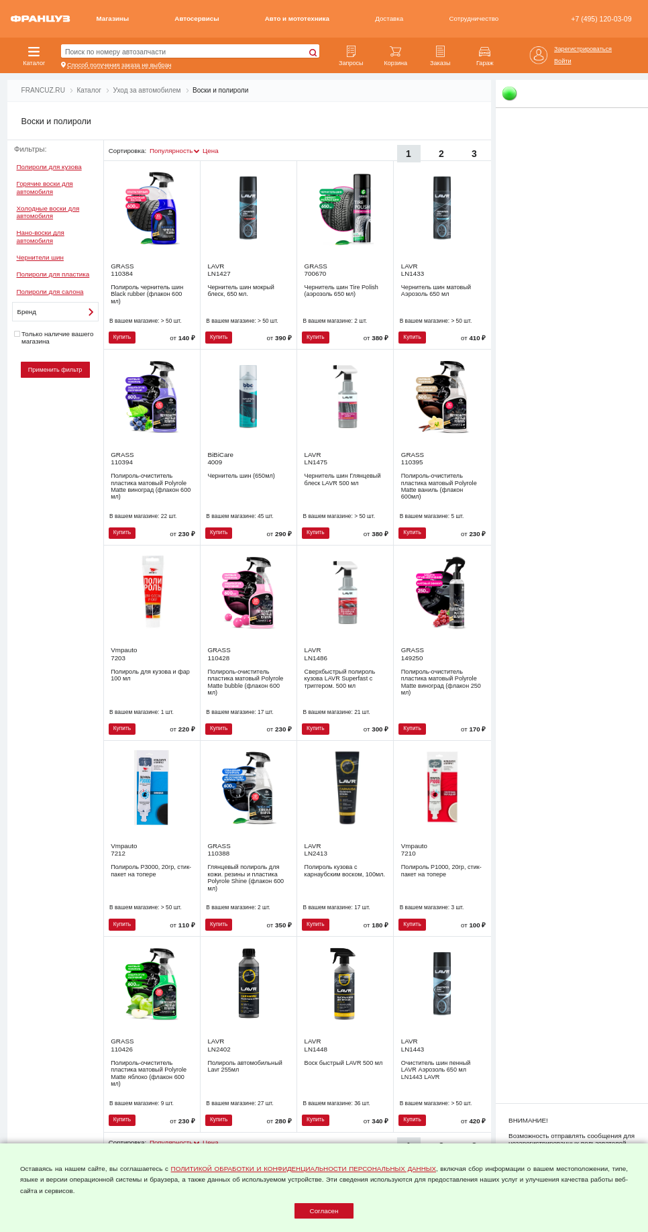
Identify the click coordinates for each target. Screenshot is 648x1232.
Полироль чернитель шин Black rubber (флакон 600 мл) (147, 294)
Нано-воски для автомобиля (40, 236)
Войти (562, 61)
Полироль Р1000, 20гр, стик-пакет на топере (441, 870)
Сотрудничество (473, 18)
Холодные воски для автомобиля (48, 212)
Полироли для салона (50, 291)
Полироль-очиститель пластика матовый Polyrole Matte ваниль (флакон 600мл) (439, 486)
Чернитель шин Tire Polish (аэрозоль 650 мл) (341, 290)
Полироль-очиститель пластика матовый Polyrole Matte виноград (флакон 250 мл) (441, 682)
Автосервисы (196, 18)
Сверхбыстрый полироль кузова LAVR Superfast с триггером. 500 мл (340, 678)
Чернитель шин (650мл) (240, 475)
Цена (211, 150)
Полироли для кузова (49, 166)
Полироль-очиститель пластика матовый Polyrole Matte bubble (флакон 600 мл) (245, 682)
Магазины (113, 18)
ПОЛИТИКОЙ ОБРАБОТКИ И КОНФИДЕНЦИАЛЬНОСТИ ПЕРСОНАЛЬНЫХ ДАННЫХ (303, 1168)
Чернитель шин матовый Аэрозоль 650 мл (436, 290)
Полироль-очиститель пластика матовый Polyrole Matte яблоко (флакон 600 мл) (148, 1073)
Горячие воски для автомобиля (45, 187)
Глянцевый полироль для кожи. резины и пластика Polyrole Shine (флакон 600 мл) (245, 877)
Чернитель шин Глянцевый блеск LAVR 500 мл (343, 479)
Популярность (171, 150)
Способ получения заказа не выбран (119, 65)
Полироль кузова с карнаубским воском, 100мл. (345, 870)
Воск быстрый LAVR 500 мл (344, 1063)
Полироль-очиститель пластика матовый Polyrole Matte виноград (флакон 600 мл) (151, 486)
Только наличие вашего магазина (53, 337)
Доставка (389, 18)
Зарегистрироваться (583, 49)
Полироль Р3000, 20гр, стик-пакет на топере (151, 870)
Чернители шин (40, 257)
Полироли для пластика (53, 274)
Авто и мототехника (297, 18)
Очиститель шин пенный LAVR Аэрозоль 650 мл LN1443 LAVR (436, 1070)
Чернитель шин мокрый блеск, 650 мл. (240, 290)
